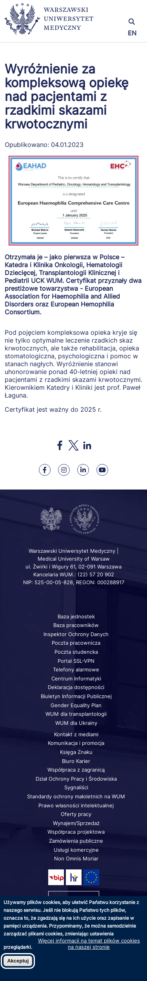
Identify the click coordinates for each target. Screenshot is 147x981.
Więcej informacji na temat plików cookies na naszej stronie (89, 943)
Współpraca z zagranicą (76, 769)
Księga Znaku (76, 752)
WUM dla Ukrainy (76, 723)
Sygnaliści (76, 787)
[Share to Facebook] (60, 445)
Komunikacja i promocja (76, 743)
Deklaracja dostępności (76, 687)
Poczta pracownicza (76, 643)
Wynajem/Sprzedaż (76, 823)
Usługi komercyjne (76, 850)
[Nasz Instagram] (64, 470)
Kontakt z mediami (76, 734)
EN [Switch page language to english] (132, 33)
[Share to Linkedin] (87, 445)
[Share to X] (73, 445)
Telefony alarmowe (76, 669)
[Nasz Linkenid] (83, 470)
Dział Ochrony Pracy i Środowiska (76, 779)
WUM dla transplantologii (76, 714)
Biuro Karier (76, 761)
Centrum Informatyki (76, 678)
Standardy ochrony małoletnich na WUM (76, 796)
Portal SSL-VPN (76, 661)
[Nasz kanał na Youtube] (102, 470)
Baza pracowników (76, 625)
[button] (119, 11)
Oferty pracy (76, 814)
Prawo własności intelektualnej (76, 805)
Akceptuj (18, 961)
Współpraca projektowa (76, 832)
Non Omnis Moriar (76, 858)
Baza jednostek (76, 616)
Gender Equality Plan (76, 705)
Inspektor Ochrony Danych (76, 634)
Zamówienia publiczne (76, 841)
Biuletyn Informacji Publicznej (76, 696)
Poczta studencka (76, 652)
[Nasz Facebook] (45, 470)
